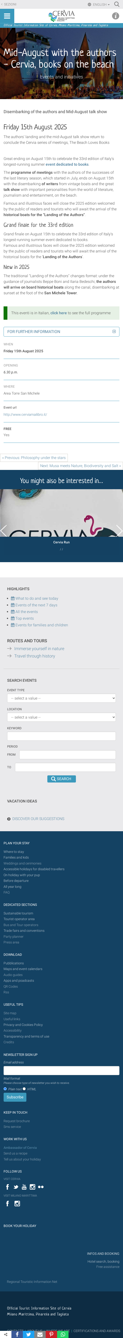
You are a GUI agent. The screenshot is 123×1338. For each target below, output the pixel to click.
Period (12, 746)
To (9, 767)
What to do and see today (34, 598)
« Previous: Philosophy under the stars (34, 457)
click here (58, 313)
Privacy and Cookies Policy (23, 1025)
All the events (26, 611)
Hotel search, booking (103, 1262)
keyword (14, 728)
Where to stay (14, 852)
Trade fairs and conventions (24, 931)
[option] (61, 522)
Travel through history (34, 656)
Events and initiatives (61, 77)
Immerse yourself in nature (39, 648)
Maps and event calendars (23, 969)
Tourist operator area (19, 919)
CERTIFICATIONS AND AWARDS (97, 1331)
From (11, 754)
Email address (14, 1062)
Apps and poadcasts (19, 981)
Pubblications (14, 963)
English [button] (101, 4)
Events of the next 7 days (36, 605)
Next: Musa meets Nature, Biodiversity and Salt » (80, 466)
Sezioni (9, 4)
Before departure (16, 881)
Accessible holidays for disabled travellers (34, 869)
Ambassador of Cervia (20, 1148)
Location (14, 709)
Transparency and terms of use (26, 1036)
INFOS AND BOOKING (102, 1254)
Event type (16, 690)
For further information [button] (33, 331)
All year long (12, 887)
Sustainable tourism (18, 913)
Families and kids (16, 857)
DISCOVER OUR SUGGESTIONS (38, 818)
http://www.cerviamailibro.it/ (25, 414)
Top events (24, 618)
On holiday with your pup (22, 875)
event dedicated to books (67, 164)
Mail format (37, 1081)
